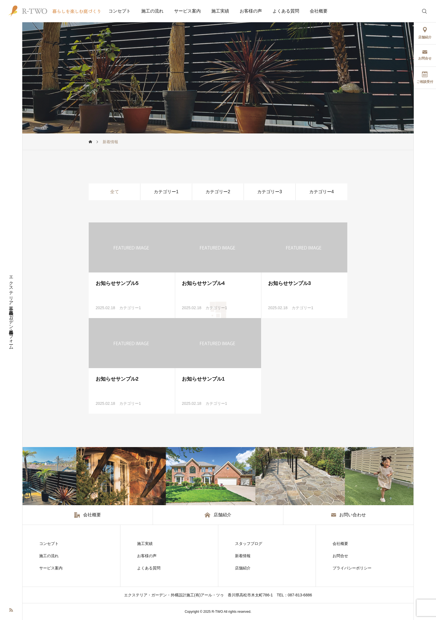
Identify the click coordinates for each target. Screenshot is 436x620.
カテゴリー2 (217, 191)
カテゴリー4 (321, 191)
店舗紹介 (243, 568)
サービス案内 (187, 11)
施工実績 (220, 11)
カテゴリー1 (166, 191)
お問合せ (340, 556)
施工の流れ (152, 11)
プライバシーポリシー (352, 568)
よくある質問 (285, 11)
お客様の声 (251, 11)
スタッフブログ (248, 543)
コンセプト (119, 11)
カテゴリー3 (269, 191)
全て (114, 191)
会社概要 (319, 11)
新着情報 (243, 556)
